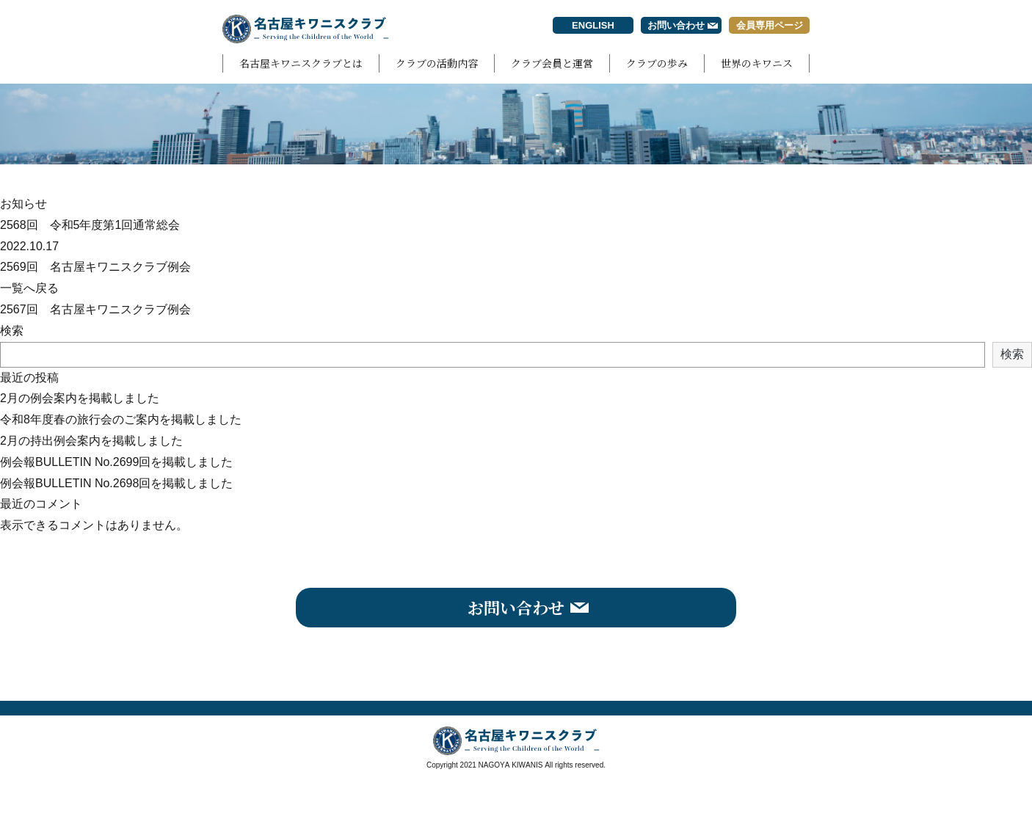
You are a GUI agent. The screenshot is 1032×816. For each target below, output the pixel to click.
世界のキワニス (757, 63)
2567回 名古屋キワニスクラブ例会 (95, 309)
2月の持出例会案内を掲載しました (91, 440)
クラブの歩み (657, 63)
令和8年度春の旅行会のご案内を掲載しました (120, 419)
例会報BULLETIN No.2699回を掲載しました (116, 462)
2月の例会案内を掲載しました (79, 398)
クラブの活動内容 (437, 63)
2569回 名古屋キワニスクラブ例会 (95, 267)
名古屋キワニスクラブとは (301, 63)
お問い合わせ (676, 25)
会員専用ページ (769, 25)
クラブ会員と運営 (552, 63)
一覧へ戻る (29, 288)
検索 (11, 330)
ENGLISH (593, 25)
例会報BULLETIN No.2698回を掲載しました (116, 483)
